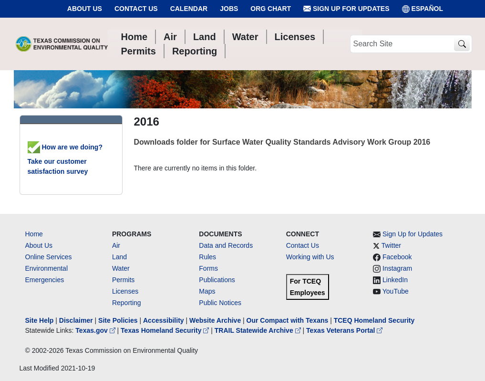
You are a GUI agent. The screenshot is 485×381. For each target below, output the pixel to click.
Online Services (48, 257)
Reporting (126, 303)
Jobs (229, 8)
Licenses (125, 291)
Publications (217, 280)
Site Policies (117, 320)
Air (116, 245)
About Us (84, 8)
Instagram (397, 268)
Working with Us (310, 257)
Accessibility (164, 320)
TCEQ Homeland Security (374, 320)
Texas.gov (96, 330)
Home (34, 234)
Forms (208, 268)
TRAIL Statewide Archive (259, 330)
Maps (207, 291)
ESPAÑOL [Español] (423, 9)
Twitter (391, 245)
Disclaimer (76, 320)
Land (119, 257)
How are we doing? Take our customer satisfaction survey (65, 159)
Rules (207, 257)
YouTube (395, 291)
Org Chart (270, 8)
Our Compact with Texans (288, 320)
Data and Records (226, 245)
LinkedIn (395, 280)
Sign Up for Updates (346, 9)
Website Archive (215, 320)
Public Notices (220, 303)
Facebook (397, 257)
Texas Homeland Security (166, 330)
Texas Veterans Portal (344, 330)
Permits (123, 280)
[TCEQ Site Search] (462, 44)
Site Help (39, 320)
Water (121, 268)
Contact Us (136, 8)
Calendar (189, 8)
